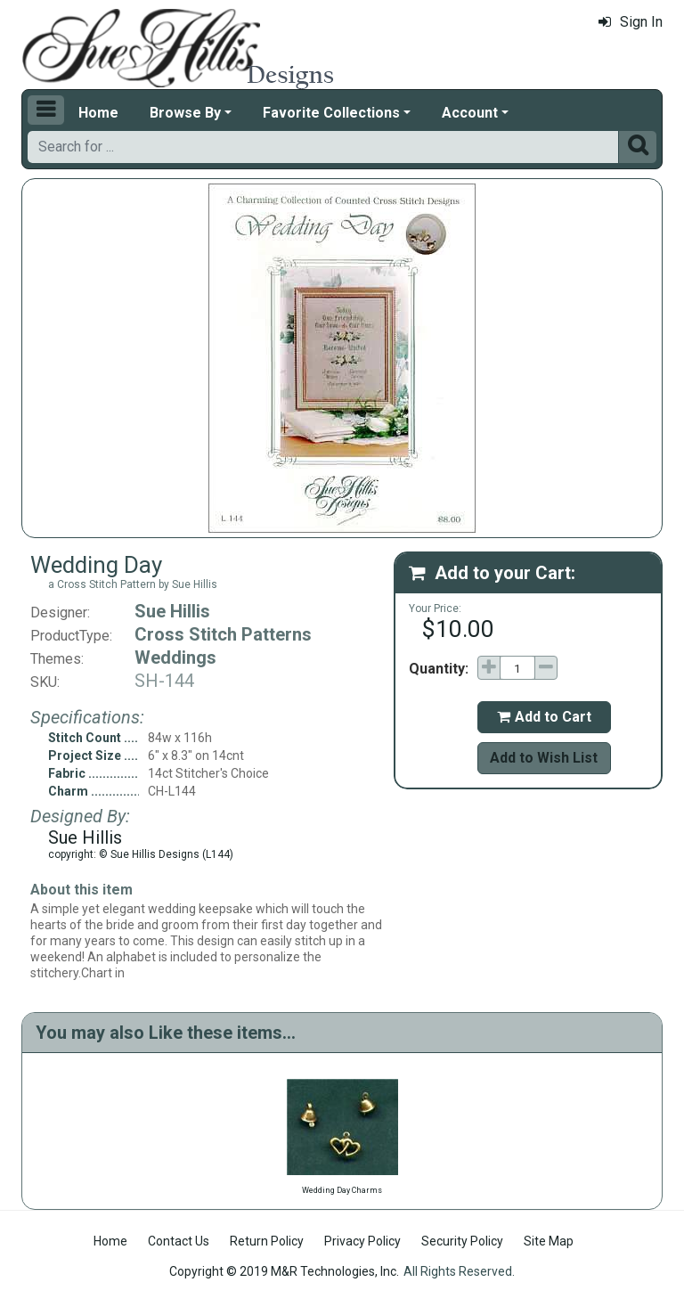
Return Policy (267, 1241)
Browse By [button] (185, 112)
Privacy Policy (362, 1241)
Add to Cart (544, 716)
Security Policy (462, 1241)
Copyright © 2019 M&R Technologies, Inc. (284, 1271)
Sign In (630, 21)
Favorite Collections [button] (331, 112)
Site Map (549, 1241)
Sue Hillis (172, 611)
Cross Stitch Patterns (223, 634)
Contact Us (178, 1241)
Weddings (175, 657)
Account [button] (470, 112)
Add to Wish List (544, 757)
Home (98, 112)
